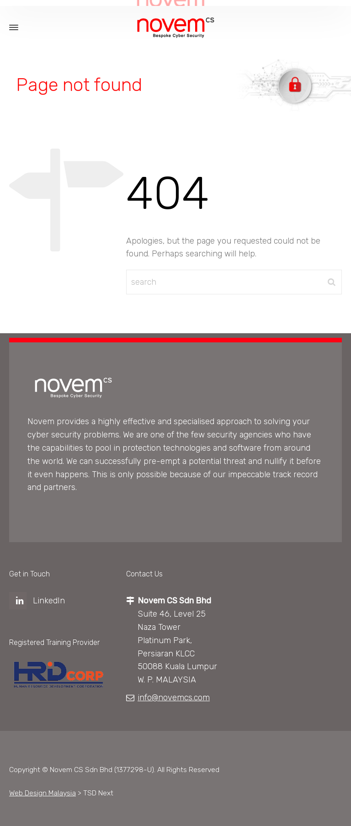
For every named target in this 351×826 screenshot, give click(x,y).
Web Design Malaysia (42, 793)
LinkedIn (49, 601)
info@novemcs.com (174, 698)
